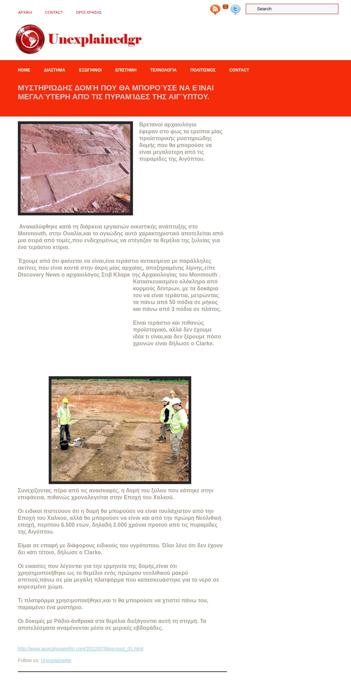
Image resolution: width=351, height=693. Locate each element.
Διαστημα (54, 70)
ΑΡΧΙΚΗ (25, 12)
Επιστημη (125, 70)
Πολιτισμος (203, 70)
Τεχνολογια (163, 70)
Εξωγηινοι (90, 70)
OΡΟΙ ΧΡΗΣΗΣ (89, 12)
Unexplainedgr (56, 660)
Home (24, 70)
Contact (54, 12)
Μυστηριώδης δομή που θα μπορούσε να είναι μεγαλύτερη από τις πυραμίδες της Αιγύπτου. (116, 92)
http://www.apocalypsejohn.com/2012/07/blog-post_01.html (80, 648)
